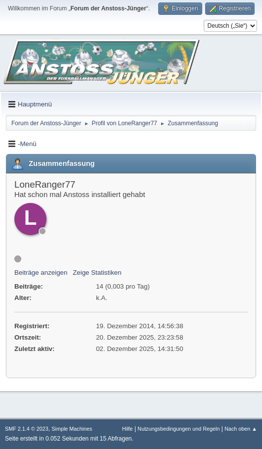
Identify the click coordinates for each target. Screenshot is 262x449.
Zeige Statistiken (97, 272)
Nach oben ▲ (240, 429)
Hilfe (127, 429)
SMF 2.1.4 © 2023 (26, 429)
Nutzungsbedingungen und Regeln (178, 429)
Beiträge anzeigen (40, 272)
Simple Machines (71, 429)
